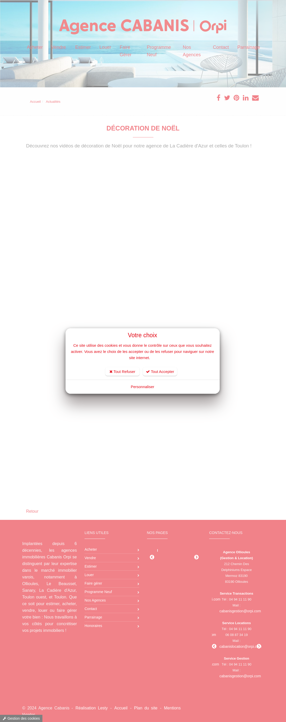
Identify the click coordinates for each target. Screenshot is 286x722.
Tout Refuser (122, 371)
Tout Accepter (160, 371)
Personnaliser (142, 387)
